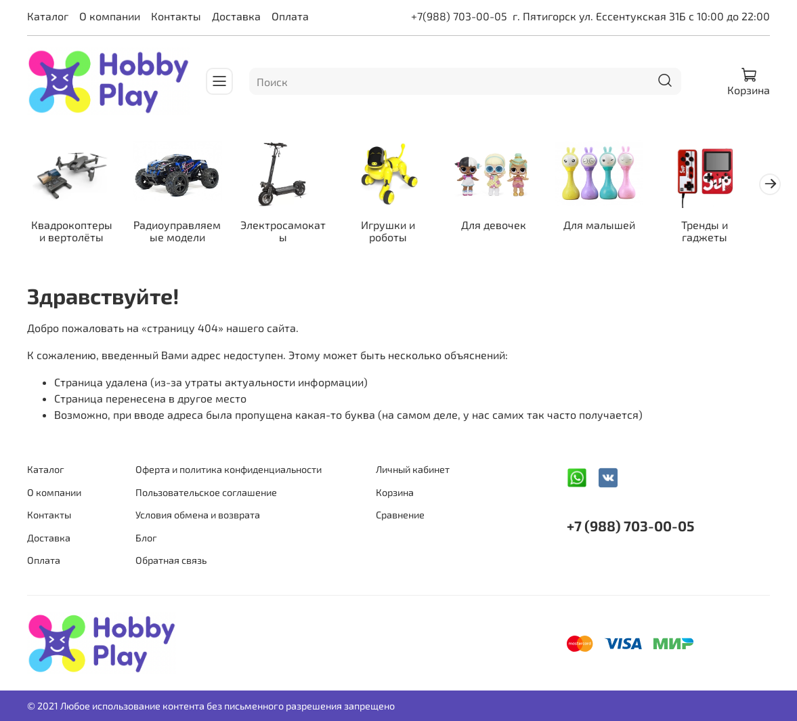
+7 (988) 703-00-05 (630, 525)
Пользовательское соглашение (206, 492)
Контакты (176, 15)
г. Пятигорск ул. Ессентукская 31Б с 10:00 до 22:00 (641, 15)
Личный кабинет (413, 469)
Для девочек (507, 226)
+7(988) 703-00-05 (459, 15)
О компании (109, 15)
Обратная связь (171, 560)
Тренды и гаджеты (723, 232)
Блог (146, 537)
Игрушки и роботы (398, 232)
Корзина (395, 492)
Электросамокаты (289, 232)
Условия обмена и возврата (197, 515)
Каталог (47, 15)
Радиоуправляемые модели (181, 232)
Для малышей (615, 226)
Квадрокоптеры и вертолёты (73, 232)
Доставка (236, 15)
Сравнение (400, 515)
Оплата (290, 15)
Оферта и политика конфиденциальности (228, 469)
